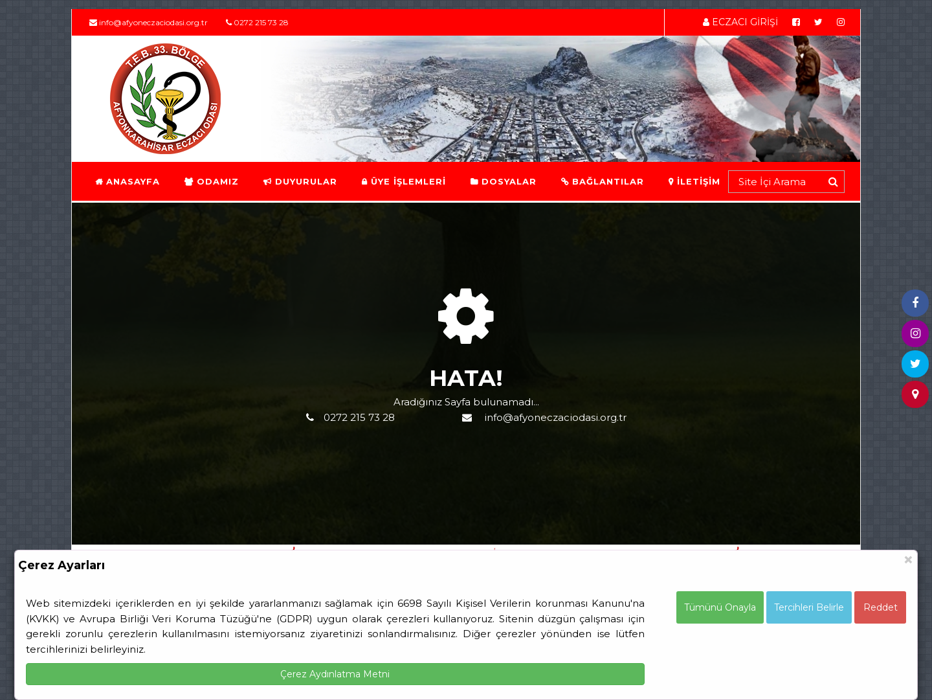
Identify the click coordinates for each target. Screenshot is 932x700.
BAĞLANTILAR (602, 181)
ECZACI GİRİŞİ (740, 22)
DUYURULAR (299, 181)
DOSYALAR (503, 181)
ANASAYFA (127, 181)
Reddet (880, 607)
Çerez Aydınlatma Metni (335, 674)
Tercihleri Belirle (809, 607)
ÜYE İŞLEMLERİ (403, 181)
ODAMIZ (211, 181)
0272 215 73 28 (257, 22)
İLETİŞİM (693, 181)
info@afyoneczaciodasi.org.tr (148, 22)
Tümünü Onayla (720, 607)
